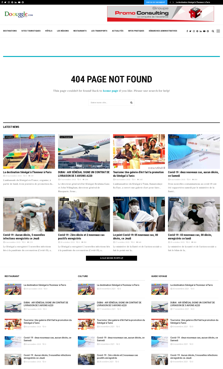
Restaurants (80, 31)
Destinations (10, 31)
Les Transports (99, 31)
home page (110, 90)
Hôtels (48, 31)
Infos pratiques (136, 31)
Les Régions (63, 31)
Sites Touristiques (31, 31)
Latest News (11, 126)
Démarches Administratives (163, 31)
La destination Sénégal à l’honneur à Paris (193, 2)
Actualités (117, 31)
